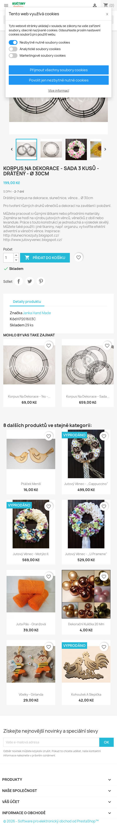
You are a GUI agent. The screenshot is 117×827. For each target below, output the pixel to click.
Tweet (29, 281)
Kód (13, 319)
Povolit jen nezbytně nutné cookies (59, 80)
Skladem (17, 325)
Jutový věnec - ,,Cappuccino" (86, 484)
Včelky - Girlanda (31, 694)
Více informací (58, 90)
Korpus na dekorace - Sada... (87, 396)
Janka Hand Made (37, 313)
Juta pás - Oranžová (31, 624)
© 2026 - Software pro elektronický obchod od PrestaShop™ (51, 821)
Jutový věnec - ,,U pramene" (86, 554)
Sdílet (18, 281)
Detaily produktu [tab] (27, 301)
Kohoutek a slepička (86, 694)
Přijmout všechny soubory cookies (59, 70)
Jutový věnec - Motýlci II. (31, 554)
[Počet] (8, 258)
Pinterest (40, 281)
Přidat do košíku (45, 258)
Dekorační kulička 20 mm (86, 624)
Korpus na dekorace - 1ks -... (29, 396)
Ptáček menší (31, 484)
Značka (16, 313)
